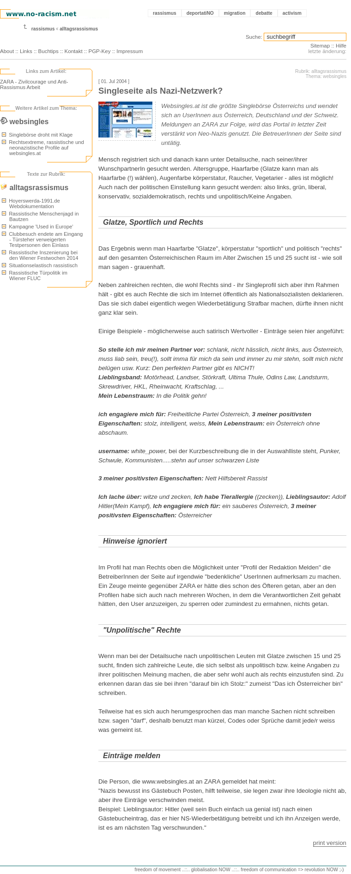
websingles (24, 122)
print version (329, 842)
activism (292, 13)
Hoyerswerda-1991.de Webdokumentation (31, 203)
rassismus (164, 13)
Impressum (129, 51)
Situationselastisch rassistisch (40, 265)
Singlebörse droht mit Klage (37, 135)
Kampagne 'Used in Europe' (37, 226)
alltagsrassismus (79, 28)
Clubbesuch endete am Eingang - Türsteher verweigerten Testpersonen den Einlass (42, 239)
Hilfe (341, 45)
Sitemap (320, 45)
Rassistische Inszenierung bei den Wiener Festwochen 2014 (40, 255)
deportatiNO (200, 13)
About (7, 51)
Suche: (254, 37)
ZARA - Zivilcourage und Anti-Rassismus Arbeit (34, 84)
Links (26, 51)
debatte (263, 13)
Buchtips (48, 51)
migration (235, 13)
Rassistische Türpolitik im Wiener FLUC (34, 275)
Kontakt (74, 51)
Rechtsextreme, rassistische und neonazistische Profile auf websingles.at (43, 147)
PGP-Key (99, 51)
